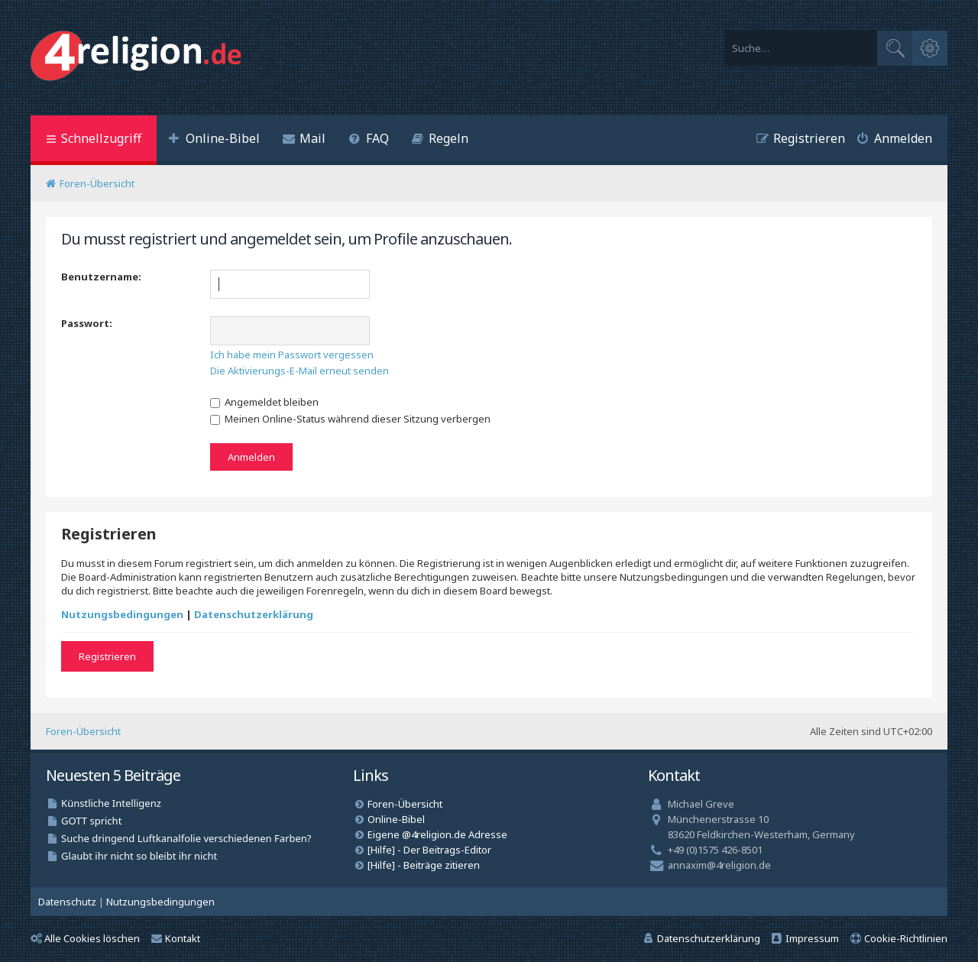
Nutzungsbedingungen (122, 614)
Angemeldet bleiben (264, 402)
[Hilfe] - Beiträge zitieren (424, 865)
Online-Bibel (396, 819)
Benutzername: (101, 276)
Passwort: (86, 323)
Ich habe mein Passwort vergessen (292, 354)
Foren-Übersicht (83, 731)
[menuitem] (214, 140)
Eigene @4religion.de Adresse (437, 834)
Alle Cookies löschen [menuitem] (85, 938)
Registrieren (107, 656)
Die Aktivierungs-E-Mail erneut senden (299, 370)
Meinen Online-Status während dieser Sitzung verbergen (350, 419)
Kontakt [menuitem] (175, 938)
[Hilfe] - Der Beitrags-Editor (429, 850)
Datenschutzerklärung (253, 614)
